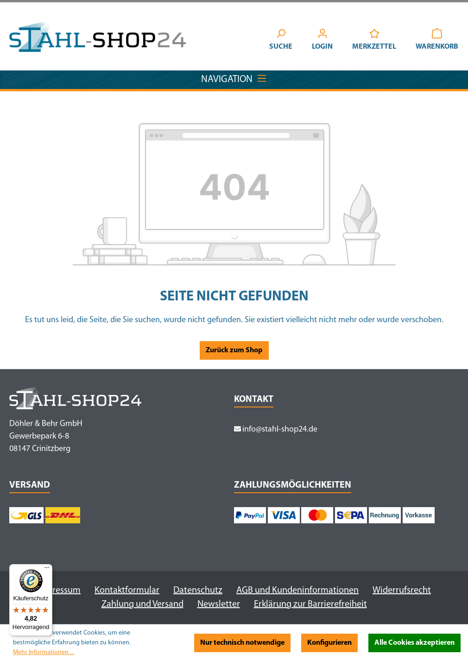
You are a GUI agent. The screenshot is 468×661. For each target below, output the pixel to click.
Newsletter (218, 604)
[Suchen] (281, 41)
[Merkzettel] (374, 41)
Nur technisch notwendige (242, 643)
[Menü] (46, 569)
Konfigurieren (329, 643)
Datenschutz (197, 590)
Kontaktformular (127, 590)
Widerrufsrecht (402, 590)
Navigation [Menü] (234, 77)
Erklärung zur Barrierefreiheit (310, 604)
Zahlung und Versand (142, 604)
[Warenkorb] (437, 41)
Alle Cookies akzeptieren (414, 643)
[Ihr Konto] (322, 41)
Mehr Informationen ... (43, 652)
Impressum (59, 590)
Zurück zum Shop (234, 350)
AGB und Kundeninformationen (297, 590)
